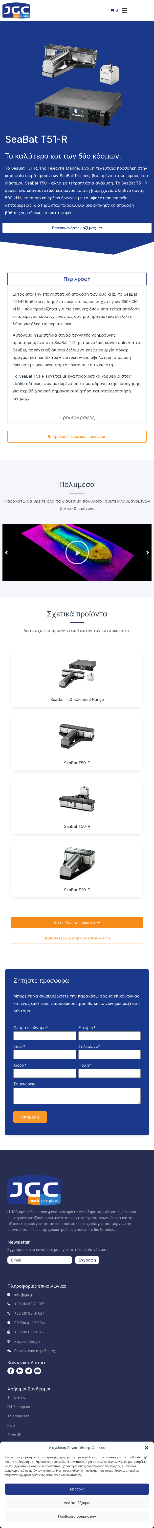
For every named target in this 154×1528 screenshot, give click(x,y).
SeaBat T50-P (77, 762)
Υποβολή (30, 1117)
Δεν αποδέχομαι (77, 1503)
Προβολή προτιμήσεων (77, 1516)
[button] (146, 1447)
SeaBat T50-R (77, 826)
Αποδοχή (77, 1489)
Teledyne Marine (63, 168)
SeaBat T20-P (77, 889)
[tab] (77, 279)
